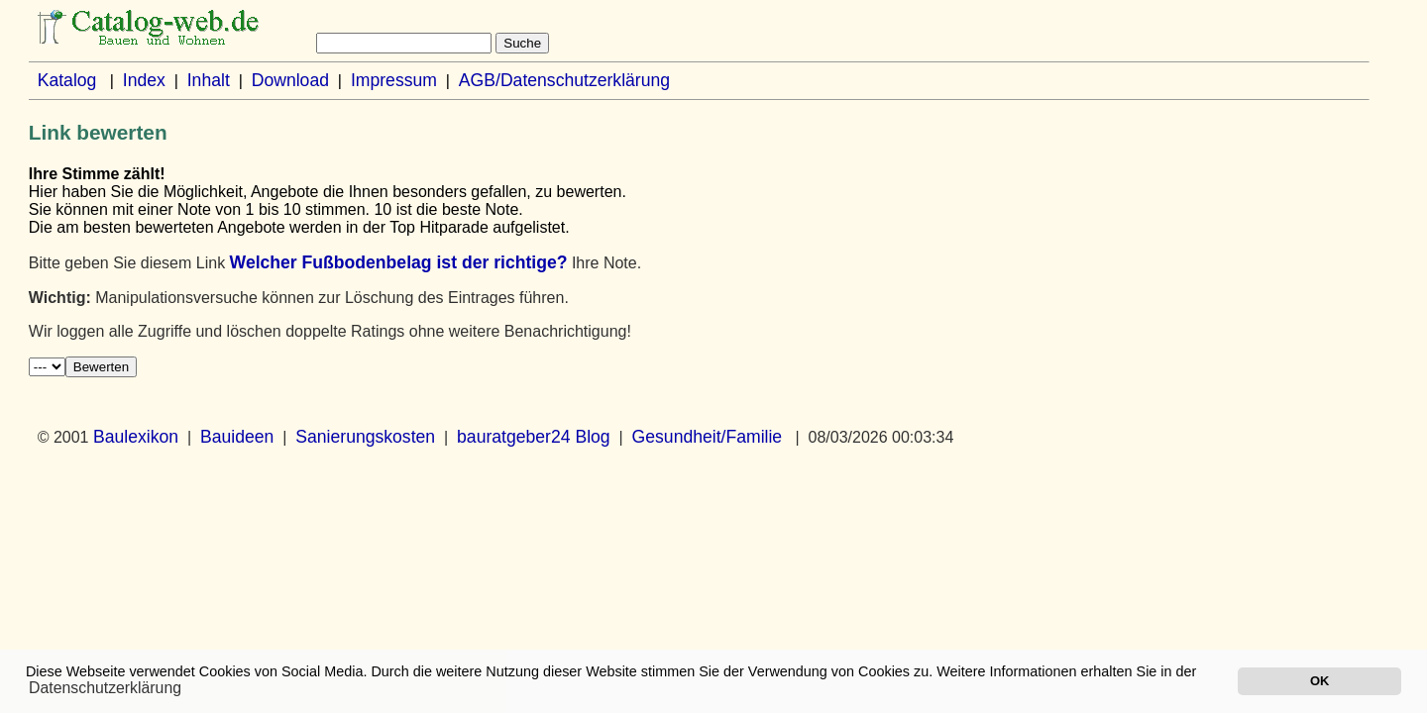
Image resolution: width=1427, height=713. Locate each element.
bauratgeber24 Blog (533, 437)
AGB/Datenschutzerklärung (564, 80)
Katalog (67, 80)
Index (144, 80)
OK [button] (1319, 680)
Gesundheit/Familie (707, 437)
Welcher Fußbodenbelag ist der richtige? (399, 262)
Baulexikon (135, 437)
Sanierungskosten (365, 437)
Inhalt (208, 80)
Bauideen (237, 437)
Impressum (394, 80)
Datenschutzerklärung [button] (105, 687)
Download (290, 80)
